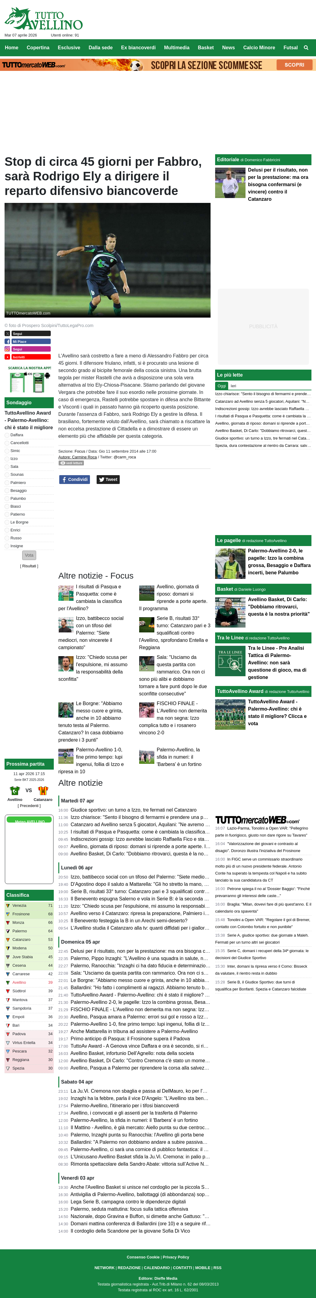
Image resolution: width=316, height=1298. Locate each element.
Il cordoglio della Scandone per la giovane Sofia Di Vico (130, 1231)
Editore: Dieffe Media (158, 1278)
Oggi (222, 386)
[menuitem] (306, 47)
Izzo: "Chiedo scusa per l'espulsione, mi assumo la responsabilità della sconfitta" (157, 906)
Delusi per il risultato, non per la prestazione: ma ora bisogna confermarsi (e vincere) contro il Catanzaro (183, 951)
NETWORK (104, 1267)
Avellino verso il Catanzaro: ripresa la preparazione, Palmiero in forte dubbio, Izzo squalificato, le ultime (181, 913)
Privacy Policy (176, 1257)
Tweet (108, 479)
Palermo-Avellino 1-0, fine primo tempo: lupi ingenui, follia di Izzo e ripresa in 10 (156, 1024)
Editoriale (228, 159)
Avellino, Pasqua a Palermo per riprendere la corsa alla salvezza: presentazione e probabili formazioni (180, 1067)
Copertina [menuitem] (38, 47)
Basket (225, 589)
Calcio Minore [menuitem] (259, 47)
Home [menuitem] (11, 47)
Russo (16, 538)
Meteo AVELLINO (30, 822)
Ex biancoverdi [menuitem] (138, 47)
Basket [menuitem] (206, 47)
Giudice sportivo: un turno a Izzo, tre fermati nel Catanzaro (134, 810)
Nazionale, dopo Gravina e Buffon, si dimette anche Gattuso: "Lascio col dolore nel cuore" (167, 1216)
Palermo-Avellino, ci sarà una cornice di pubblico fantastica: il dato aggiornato (154, 1149)
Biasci (16, 506)
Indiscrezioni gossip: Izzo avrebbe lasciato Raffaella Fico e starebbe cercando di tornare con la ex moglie (184, 839)
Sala (15, 466)
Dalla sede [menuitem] (101, 47)
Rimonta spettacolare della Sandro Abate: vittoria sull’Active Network (144, 1164)
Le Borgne (20, 522)
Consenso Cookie (143, 1257)
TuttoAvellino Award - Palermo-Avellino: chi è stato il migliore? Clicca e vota (151, 994)
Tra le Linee (230, 637)
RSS (218, 1267)
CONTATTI (182, 1267)
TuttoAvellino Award (240, 691)
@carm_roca (125, 457)
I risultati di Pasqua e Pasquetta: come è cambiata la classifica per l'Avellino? (153, 831)
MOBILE (202, 1267)
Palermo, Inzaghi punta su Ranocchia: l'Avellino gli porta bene (137, 1134)
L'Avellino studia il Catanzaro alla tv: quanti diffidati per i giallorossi (142, 928)
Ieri (233, 386)
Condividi (75, 479)
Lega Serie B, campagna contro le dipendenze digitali (128, 1201)
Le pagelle (229, 540)
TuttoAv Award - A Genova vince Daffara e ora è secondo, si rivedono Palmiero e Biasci (164, 1046)
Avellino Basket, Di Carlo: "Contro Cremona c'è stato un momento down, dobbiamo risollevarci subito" (179, 1060)
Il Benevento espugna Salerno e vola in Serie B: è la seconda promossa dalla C (156, 898)
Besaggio (19, 490)
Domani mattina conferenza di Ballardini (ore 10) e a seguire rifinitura (145, 1223)
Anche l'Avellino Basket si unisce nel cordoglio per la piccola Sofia (141, 1187)
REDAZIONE (129, 1267)
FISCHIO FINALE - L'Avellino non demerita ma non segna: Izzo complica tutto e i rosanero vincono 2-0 (173, 718)
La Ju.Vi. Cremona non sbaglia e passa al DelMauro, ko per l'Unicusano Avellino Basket (165, 1091)
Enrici (15, 530)
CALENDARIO (157, 1267)
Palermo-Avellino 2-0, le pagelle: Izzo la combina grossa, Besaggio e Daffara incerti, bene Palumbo (177, 1002)
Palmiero (18, 482)
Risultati (29, 566)
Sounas (17, 474)
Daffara (17, 435)
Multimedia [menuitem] (177, 47)
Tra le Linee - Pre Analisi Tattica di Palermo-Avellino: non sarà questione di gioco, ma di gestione (277, 663)
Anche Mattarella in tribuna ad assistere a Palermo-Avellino (134, 1031)
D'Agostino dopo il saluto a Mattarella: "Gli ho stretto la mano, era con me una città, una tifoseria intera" (182, 884)
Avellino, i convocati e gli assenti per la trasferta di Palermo (133, 1112)
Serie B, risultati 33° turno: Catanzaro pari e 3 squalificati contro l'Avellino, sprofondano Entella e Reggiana (175, 633)
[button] (29, 555)
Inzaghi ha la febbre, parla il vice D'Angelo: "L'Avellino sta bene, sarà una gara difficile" (164, 1098)
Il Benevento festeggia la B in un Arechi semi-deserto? (129, 920)
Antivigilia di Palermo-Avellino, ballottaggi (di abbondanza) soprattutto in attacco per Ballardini (171, 1194)
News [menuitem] (228, 47)
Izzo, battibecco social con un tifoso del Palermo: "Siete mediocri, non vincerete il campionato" (91, 633)
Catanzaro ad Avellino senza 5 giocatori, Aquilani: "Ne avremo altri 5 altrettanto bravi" (162, 824)
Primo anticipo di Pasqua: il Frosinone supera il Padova (130, 1038)
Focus (79, 451)
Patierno (18, 514)
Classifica (17, 895)
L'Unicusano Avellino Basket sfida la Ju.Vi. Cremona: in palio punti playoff (150, 1156)
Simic (15, 450)
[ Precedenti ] (29, 805)
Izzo (14, 458)
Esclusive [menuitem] (69, 47)
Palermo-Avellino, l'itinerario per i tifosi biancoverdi (125, 1105)
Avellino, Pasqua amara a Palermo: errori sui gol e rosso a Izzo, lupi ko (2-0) (152, 1016)
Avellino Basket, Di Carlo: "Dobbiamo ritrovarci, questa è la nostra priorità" (150, 853)
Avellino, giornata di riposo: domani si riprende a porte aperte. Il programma (151, 846)
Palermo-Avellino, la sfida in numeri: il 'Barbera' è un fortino (179, 757)
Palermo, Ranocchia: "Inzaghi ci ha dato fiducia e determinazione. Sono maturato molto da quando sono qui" (188, 965)
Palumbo (18, 498)
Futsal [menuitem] (290, 47)
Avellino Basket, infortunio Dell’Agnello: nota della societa (132, 1053)
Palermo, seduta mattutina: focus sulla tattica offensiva (129, 1209)
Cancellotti (20, 442)
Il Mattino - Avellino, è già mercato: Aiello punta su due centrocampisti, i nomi (153, 1127)
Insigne (17, 546)
